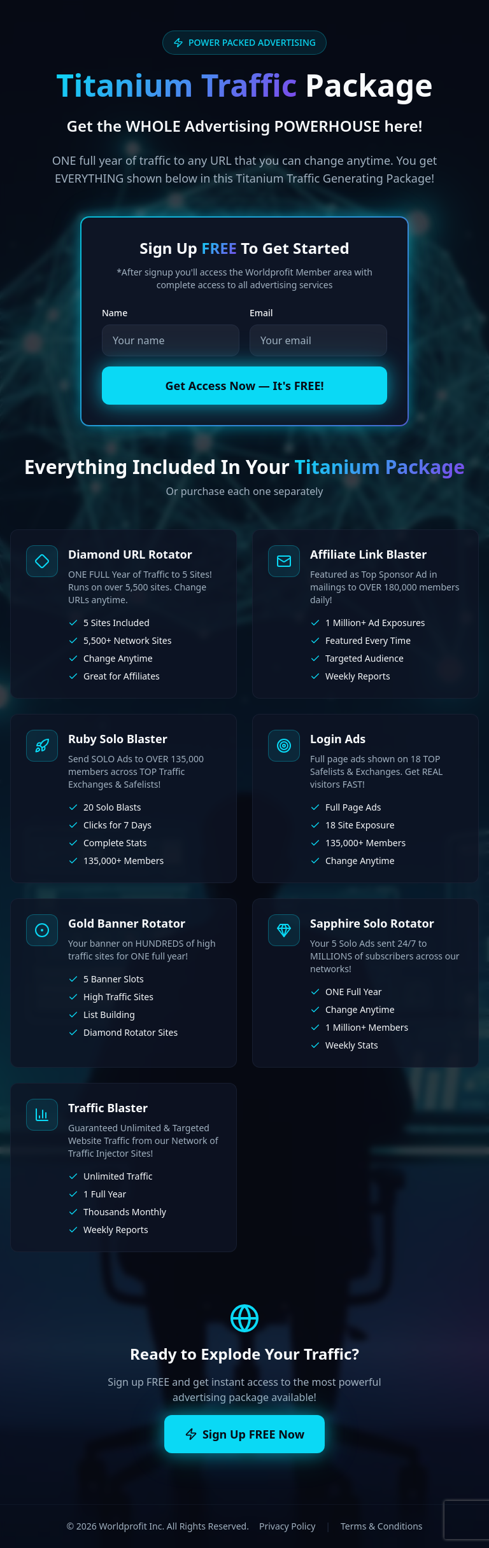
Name (114, 313)
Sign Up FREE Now (244, 1434)
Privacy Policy (287, 1526)
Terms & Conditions (382, 1526)
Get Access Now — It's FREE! (244, 385)
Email (261, 313)
